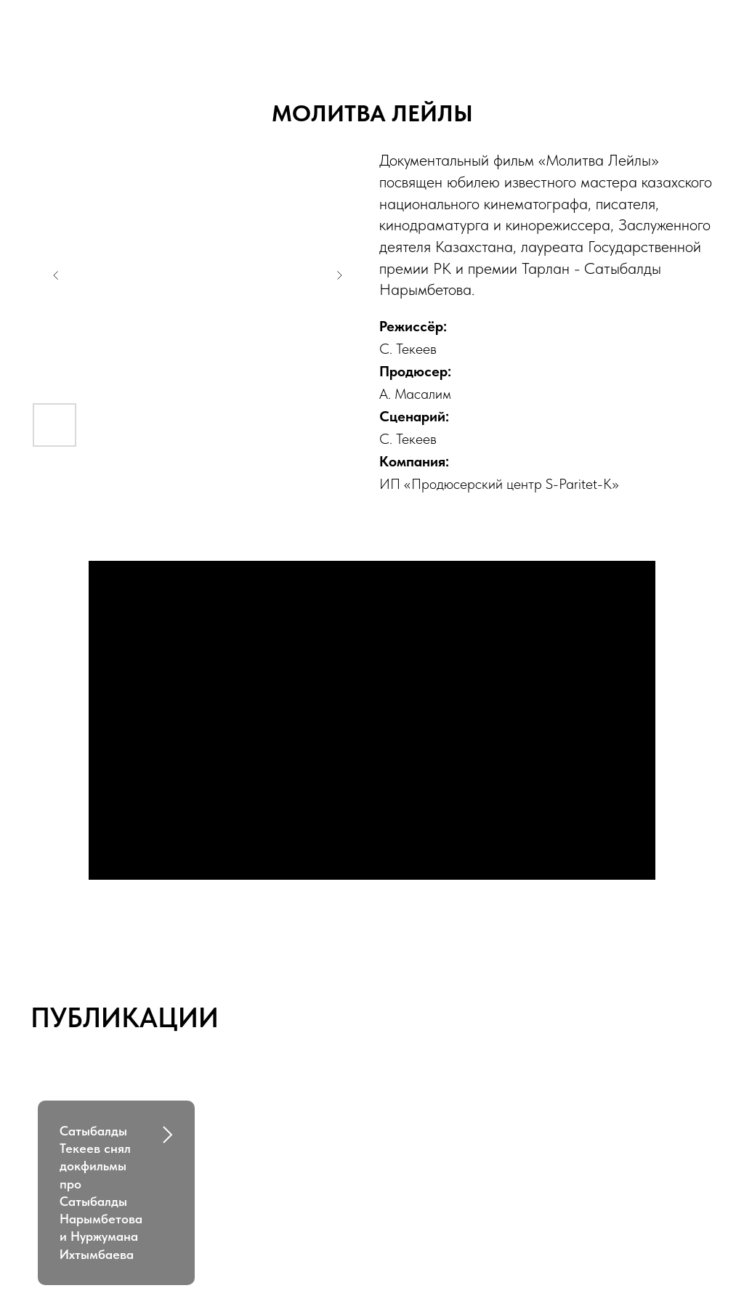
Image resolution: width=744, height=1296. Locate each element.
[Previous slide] (56, 275)
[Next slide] (339, 275)
